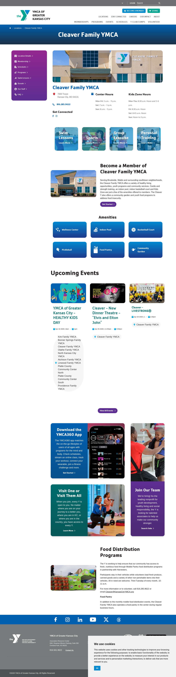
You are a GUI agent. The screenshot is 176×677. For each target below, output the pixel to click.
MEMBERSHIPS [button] (81, 21)
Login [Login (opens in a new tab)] (132, 3)
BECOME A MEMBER (134, 11)
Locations (17, 28)
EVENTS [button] (109, 21)
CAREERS (133, 16)
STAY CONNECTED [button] (118, 16)
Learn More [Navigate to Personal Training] (147, 142)
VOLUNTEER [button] (154, 21)
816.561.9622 (56, 650)
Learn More (68, 530)
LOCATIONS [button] (103, 16)
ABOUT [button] (157, 16)
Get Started (68, 473)
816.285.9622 (63, 104)
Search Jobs (146, 528)
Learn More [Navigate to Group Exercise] (119, 142)
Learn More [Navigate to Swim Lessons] (64, 142)
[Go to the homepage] (36, 15)
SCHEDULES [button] (121, 21)
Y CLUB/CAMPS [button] (137, 21)
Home (11, 28)
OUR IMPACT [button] (145, 16)
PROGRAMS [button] (97, 21)
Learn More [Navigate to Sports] (92, 142)
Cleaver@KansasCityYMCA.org (119, 592)
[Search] (148, 3)
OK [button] (97, 668)
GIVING (153, 11)
